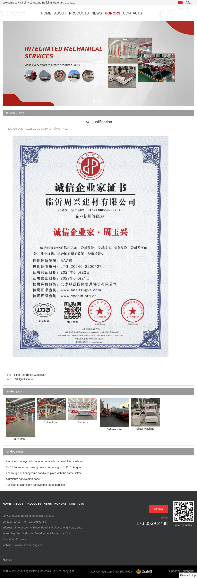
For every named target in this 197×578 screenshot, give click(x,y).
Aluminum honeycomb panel (23, 479)
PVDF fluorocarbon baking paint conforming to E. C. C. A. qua (43, 467)
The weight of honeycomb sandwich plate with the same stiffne (44, 473)
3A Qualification (24, 379)
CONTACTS (132, 13)
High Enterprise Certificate (30, 374)
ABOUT (60, 13)
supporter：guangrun (181, 571)
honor (22, 112)
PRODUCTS (79, 13)
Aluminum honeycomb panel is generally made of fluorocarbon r (44, 461)
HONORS (112, 13)
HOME (46, 13)
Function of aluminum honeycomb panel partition (35, 484)
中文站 (184, 2)
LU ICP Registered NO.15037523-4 (113, 571)
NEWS (96, 13)
